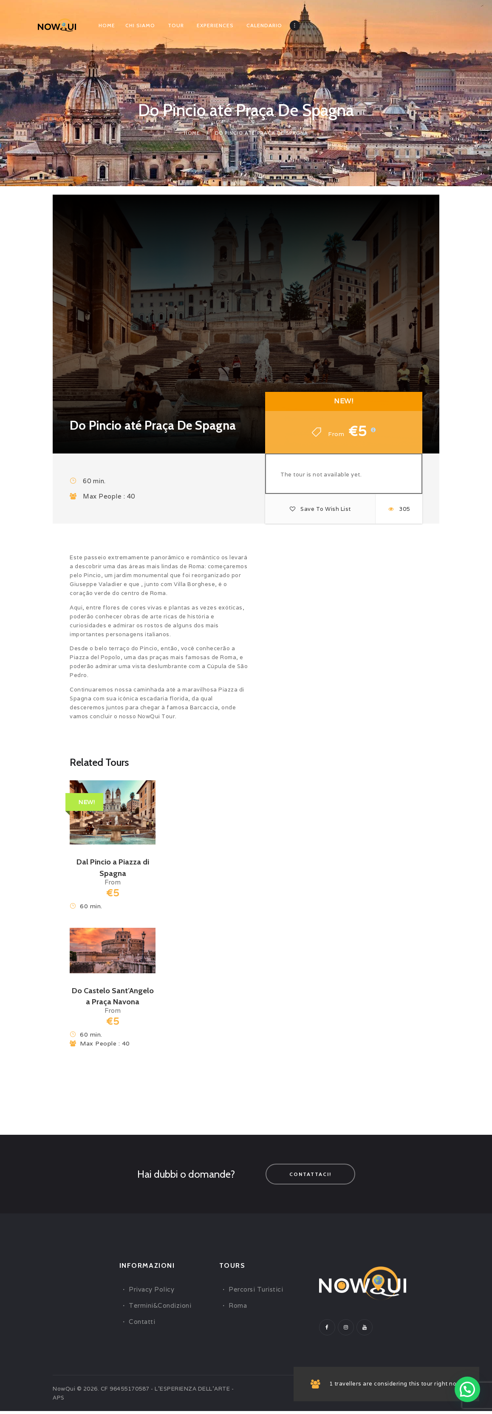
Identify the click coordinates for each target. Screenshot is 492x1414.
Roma (238, 1308)
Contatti (142, 1324)
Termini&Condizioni (160, 1308)
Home (192, 133)
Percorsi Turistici (256, 1292)
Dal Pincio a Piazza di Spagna (112, 868)
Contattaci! (310, 1177)
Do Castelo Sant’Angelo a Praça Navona (113, 998)
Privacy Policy (151, 1292)
